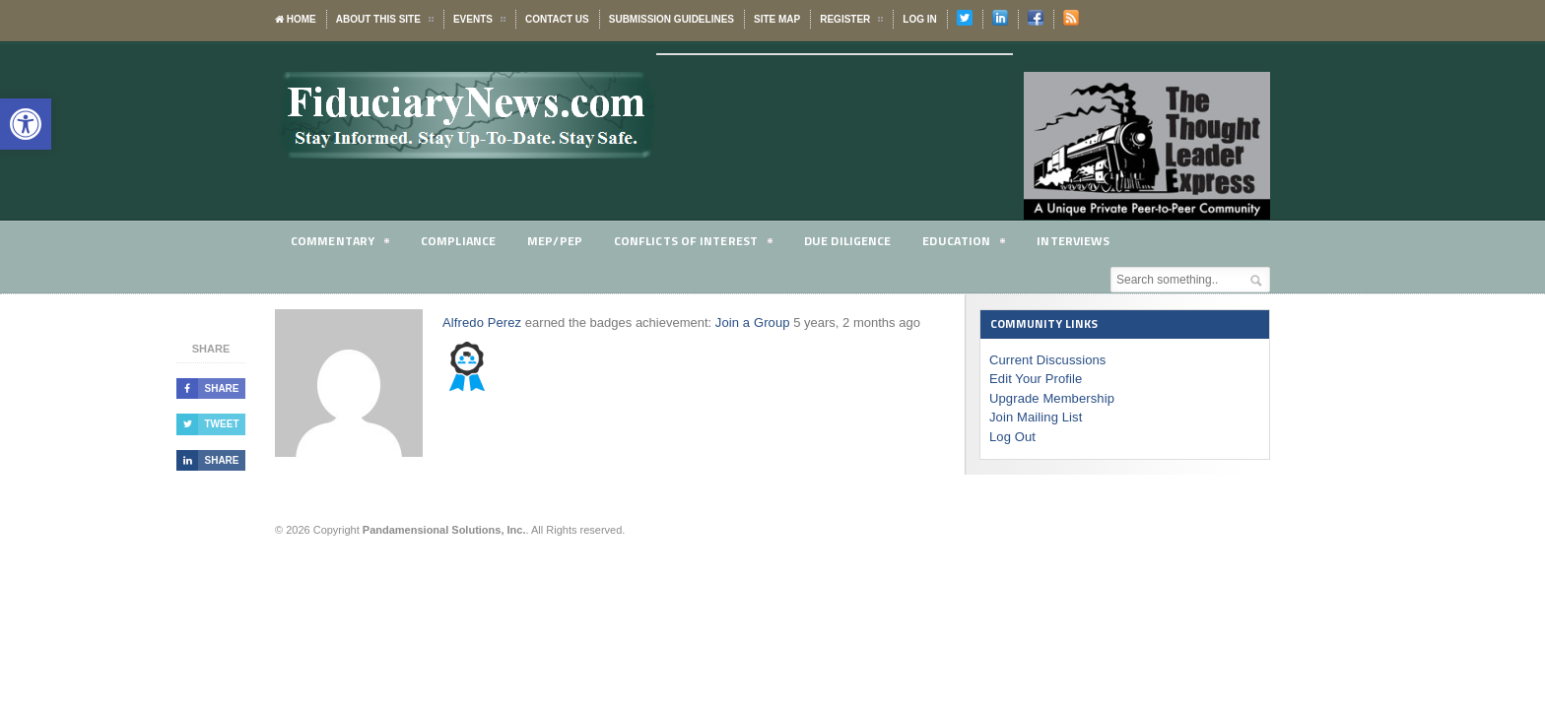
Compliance (462, 240)
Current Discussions (1046, 360)
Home (295, 19)
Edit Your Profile (1035, 378)
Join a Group (749, 322)
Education (975, 243)
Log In (919, 19)
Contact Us (557, 19)
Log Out (1012, 436)
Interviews (1086, 240)
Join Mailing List (1035, 417)
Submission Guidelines (671, 19)
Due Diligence (858, 240)
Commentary (341, 243)
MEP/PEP (559, 240)
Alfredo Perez (481, 322)
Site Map (777, 19)
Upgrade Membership (1050, 398)
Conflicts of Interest (700, 243)
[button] (25, 124)
